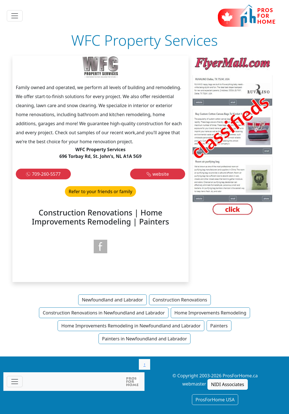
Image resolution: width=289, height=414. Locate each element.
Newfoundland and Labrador (112, 300)
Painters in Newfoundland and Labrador (144, 339)
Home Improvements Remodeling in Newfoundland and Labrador (131, 326)
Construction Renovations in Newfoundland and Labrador (104, 313)
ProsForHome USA (215, 400)
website (160, 174)
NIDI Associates (227, 384)
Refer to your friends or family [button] (100, 191)
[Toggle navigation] (15, 15)
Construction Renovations (180, 300)
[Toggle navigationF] (15, 381)
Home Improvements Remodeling (210, 313)
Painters (219, 326)
